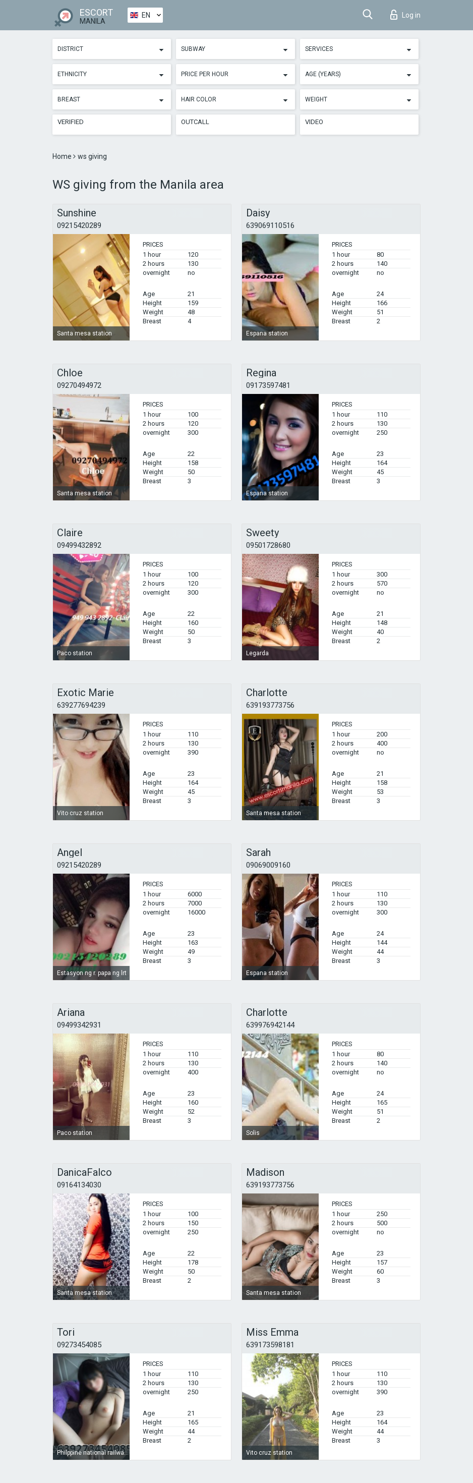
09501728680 (268, 545)
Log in (405, 14)
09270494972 (79, 385)
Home (62, 156)
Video (314, 122)
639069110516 (270, 225)
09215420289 (79, 225)
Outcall (195, 122)
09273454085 (79, 1344)
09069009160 (268, 865)
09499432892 (79, 545)
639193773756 (270, 705)
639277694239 (81, 705)
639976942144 (270, 1025)
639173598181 (270, 1344)
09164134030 (79, 1184)
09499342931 (79, 1025)
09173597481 (268, 385)
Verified (70, 122)
